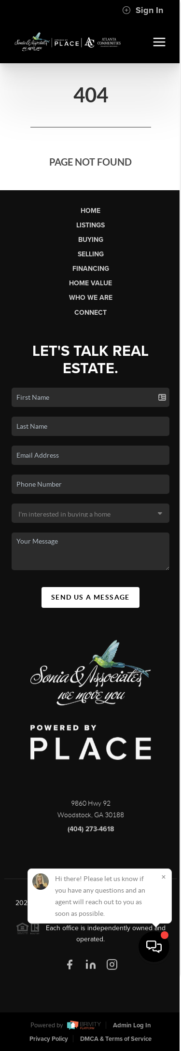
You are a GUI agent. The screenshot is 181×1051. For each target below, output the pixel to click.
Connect (90, 312)
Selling (91, 254)
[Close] (163, 954)
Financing (90, 269)
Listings (90, 225)
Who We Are (90, 298)
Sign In (142, 10)
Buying (90, 240)
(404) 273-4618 (91, 833)
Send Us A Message (90, 597)
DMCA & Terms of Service (116, 1039)
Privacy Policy (48, 1039)
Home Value (90, 283)
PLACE (90, 917)
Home (90, 211)
